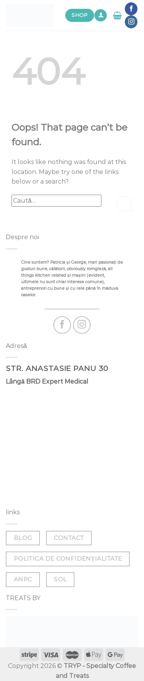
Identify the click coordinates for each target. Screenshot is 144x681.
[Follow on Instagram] (131, 21)
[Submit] (124, 203)
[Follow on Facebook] (131, 8)
